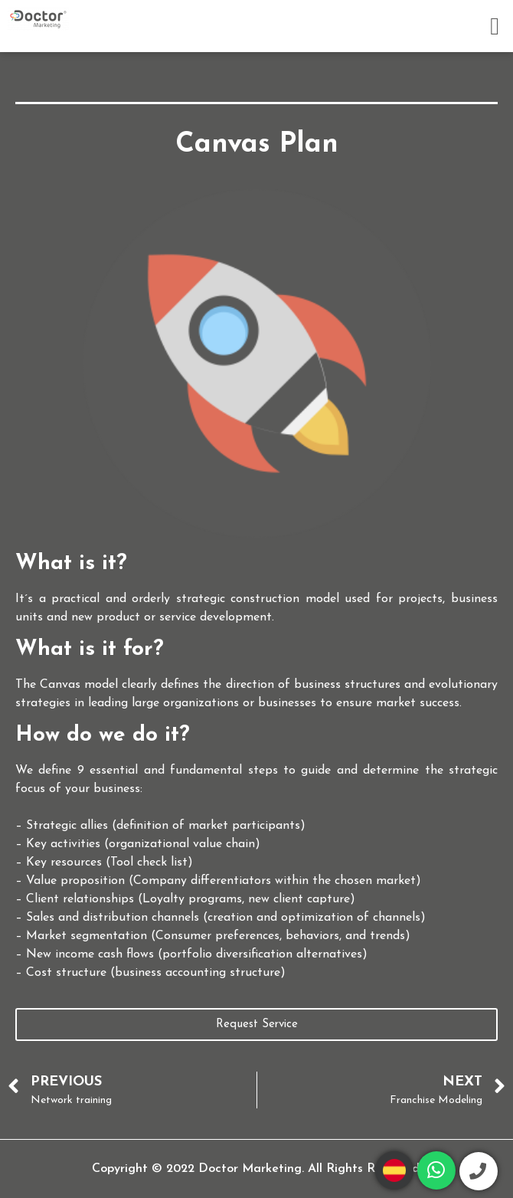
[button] (494, 26)
